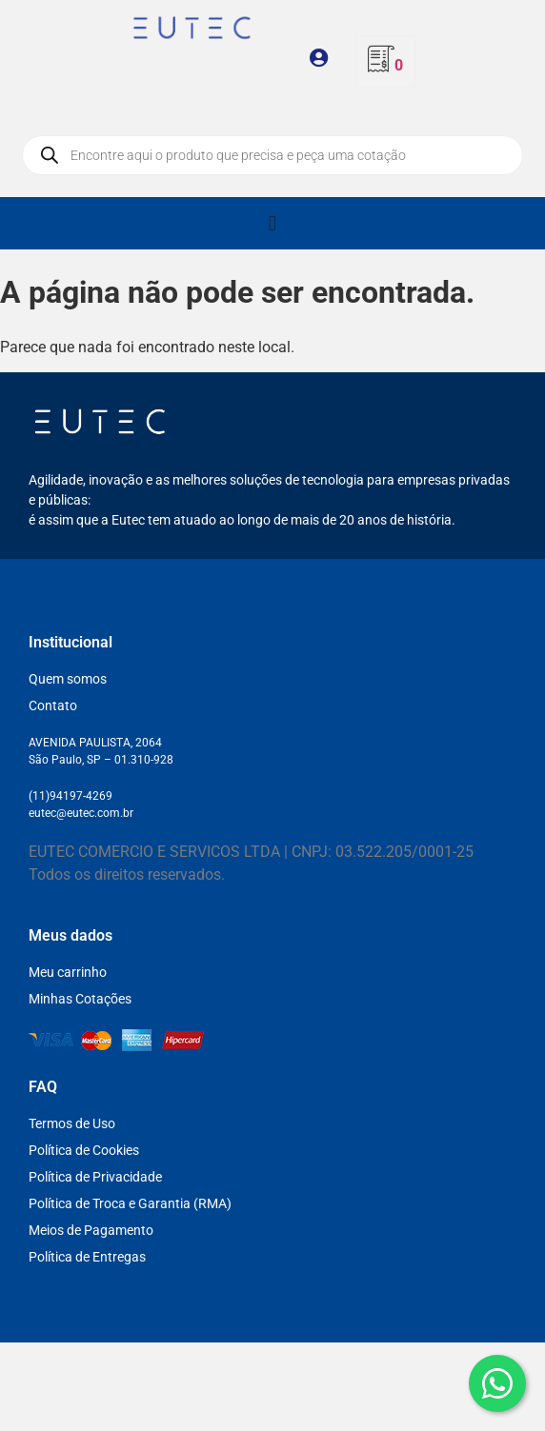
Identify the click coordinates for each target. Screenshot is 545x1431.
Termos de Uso (72, 1123)
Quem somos (68, 678)
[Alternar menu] (272, 223)
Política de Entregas (87, 1256)
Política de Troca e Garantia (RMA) (130, 1203)
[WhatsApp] (497, 1383)
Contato (53, 705)
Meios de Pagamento (91, 1230)
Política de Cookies (84, 1150)
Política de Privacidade (95, 1176)
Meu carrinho (68, 972)
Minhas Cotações (80, 998)
